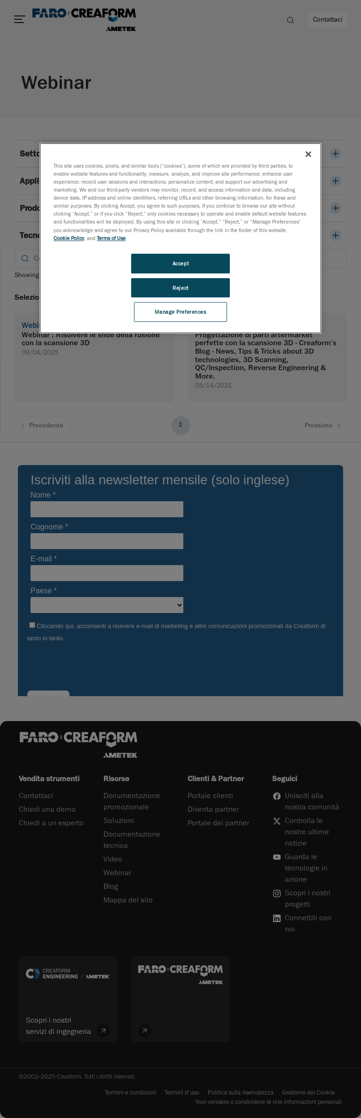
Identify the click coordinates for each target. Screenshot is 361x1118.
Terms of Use (111, 238)
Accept (180, 263)
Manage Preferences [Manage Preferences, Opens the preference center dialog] (180, 312)
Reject (180, 288)
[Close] (308, 154)
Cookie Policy (69, 238)
